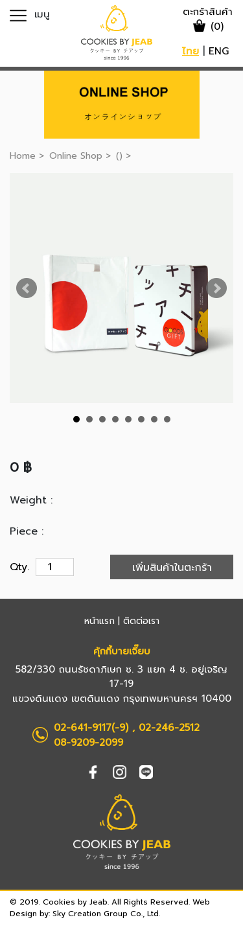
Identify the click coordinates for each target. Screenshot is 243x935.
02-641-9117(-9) (91, 728)
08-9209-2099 (88, 742)
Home (23, 156)
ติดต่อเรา (141, 621)
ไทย (190, 51)
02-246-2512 (169, 728)
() (121, 156)
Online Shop (75, 156)
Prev (26, 288)
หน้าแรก (99, 621)
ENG (219, 51)
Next (216, 288)
